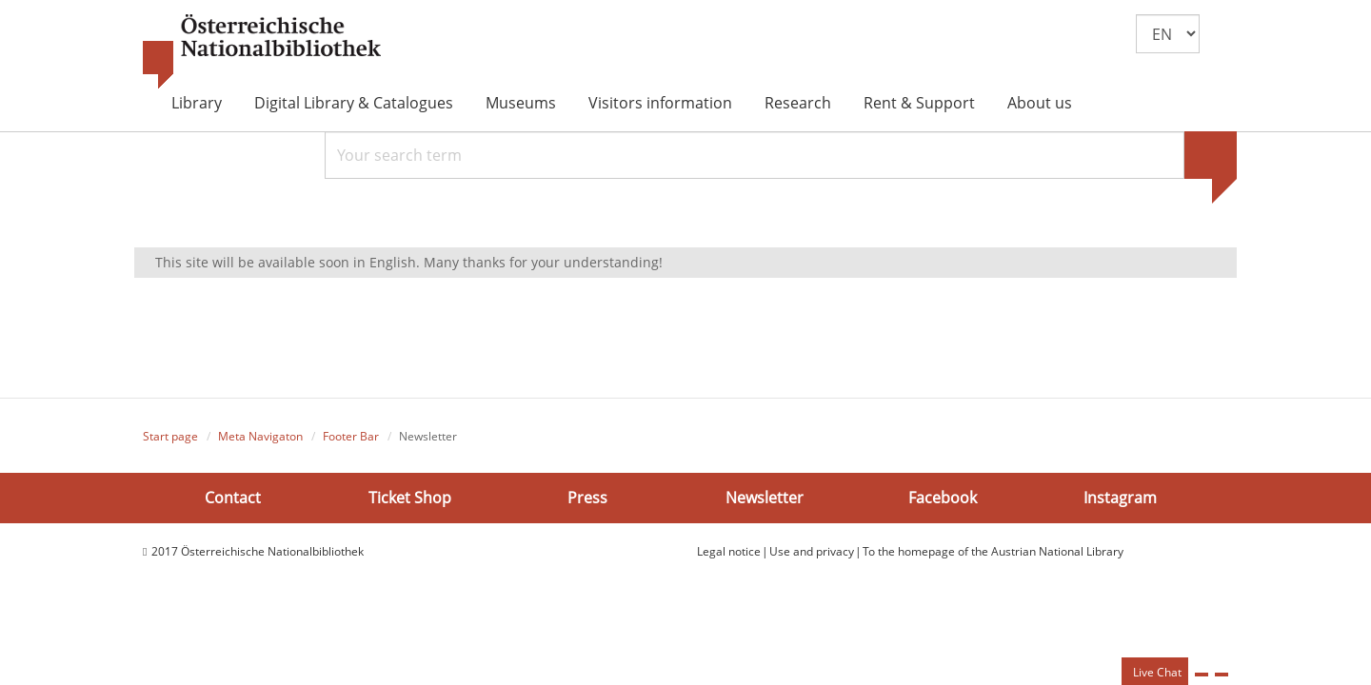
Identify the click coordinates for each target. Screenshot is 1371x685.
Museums (521, 102)
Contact (233, 496)
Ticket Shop (409, 496)
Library (196, 102)
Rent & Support (919, 102)
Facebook (942, 496)
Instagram (1120, 496)
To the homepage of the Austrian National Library (993, 551)
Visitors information (660, 102)
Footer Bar (351, 436)
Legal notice (729, 551)
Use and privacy (811, 551)
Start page (170, 436)
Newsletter (764, 496)
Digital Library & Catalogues (353, 102)
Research (798, 102)
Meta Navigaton (260, 436)
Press (587, 496)
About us (1039, 102)
